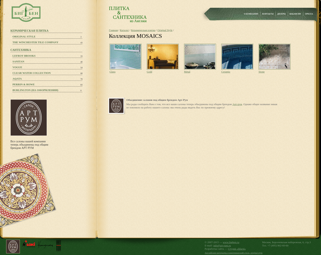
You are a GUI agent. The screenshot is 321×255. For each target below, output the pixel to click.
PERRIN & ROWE (23, 84)
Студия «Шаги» (237, 248)
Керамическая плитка (143, 30)
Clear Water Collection (31, 72)
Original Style (23, 36)
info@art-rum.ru (222, 245)
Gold (149, 71)
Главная (113, 30)
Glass (112, 71)
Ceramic (225, 71)
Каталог (124, 30)
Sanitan (18, 61)
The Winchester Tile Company (35, 42)
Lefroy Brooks (24, 55)
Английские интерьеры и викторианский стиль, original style (234, 253)
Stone (262, 71)
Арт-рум (237, 104)
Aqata (17, 78)
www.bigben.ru (231, 242)
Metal (187, 71)
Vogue (17, 67)
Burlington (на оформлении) (35, 90)
